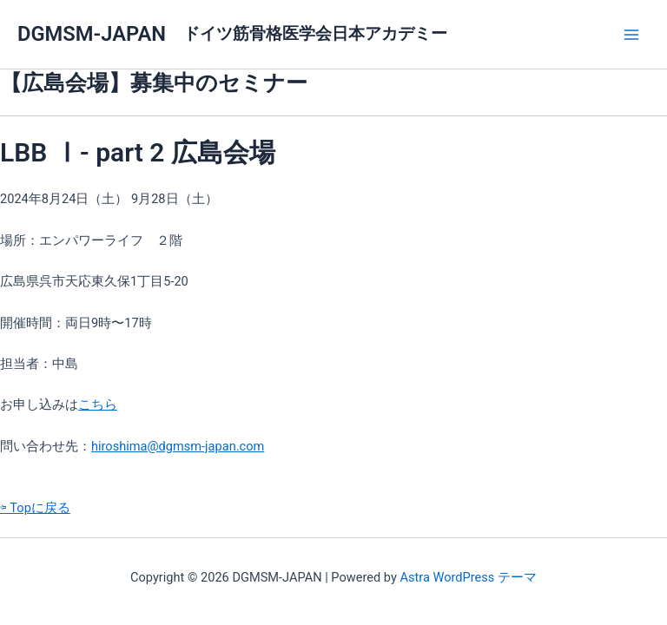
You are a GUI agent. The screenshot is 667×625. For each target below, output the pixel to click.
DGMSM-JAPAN (91, 34)
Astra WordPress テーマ (468, 577)
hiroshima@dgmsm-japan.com (177, 446)
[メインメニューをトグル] (631, 34)
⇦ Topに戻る (35, 508)
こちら (97, 404)
